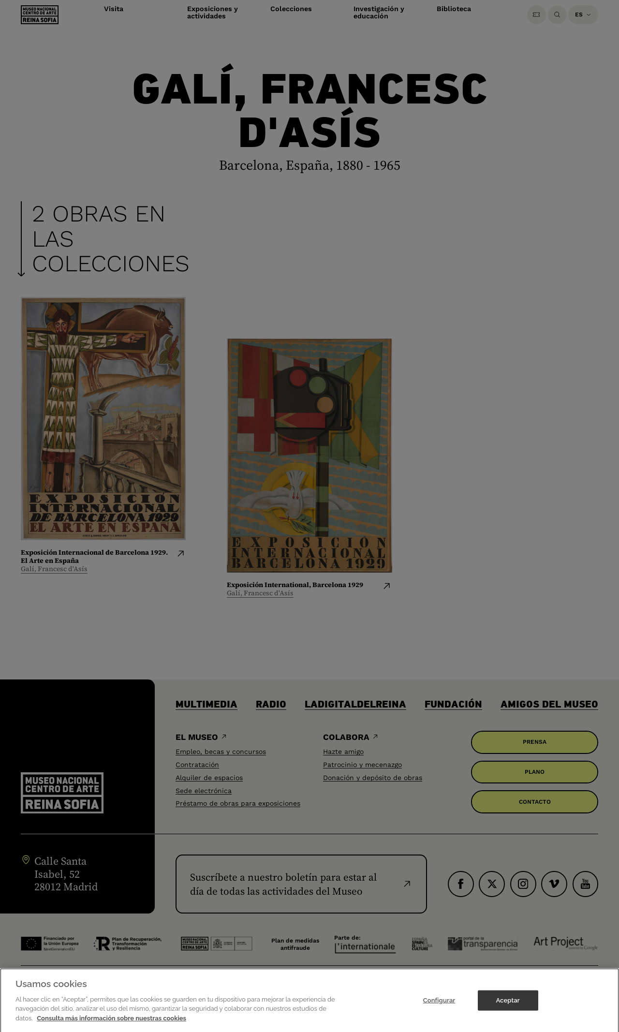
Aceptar (507, 1011)
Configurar (439, 1011)
